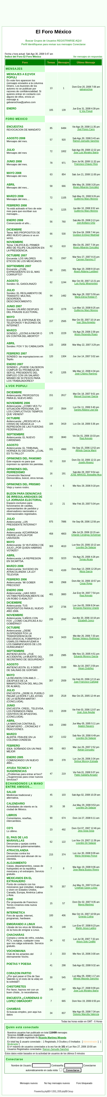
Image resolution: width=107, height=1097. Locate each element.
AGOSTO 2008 (16, 138)
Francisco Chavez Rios (86, 164)
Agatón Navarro (86, 726)
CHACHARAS (15, 934)
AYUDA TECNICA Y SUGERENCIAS (19, 769)
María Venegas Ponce (86, 855)
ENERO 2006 (15, 590)
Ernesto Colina (86, 916)
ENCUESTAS (15, 126)
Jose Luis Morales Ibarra (86, 152)
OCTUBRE (13, 418)
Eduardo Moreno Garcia (86, 656)
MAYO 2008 (14, 173)
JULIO (11, 149)
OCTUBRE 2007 (17, 255)
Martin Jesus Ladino (86, 928)
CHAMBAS (13, 1008)
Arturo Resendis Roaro (86, 334)
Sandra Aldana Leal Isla (86, 410)
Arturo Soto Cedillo (86, 941)
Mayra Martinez (86, 904)
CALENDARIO (16, 803)
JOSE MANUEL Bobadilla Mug (86, 474)
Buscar (29, 40)
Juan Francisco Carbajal (86, 682)
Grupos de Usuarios (45, 40)
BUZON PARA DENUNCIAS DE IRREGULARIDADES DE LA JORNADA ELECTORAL (24, 497)
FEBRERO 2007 (17, 353)
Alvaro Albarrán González (86, 187)
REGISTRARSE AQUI (69, 40)
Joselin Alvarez (86, 462)
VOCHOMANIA (16, 951)
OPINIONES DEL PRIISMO (23, 484)
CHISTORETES (16, 986)
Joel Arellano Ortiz (86, 223)
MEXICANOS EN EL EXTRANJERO (19, 880)
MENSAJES (14, 68)
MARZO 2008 (15, 196)
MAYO (11, 317)
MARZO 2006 (15, 566)
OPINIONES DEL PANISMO (24, 458)
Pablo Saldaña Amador (86, 775)
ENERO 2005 (15, 757)
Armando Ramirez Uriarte (86, 608)
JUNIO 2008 (14, 161)
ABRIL (11, 184)
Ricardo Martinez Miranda (52, 1037)
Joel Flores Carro (86, 129)
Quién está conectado (22, 1027)
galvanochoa (85, 89)
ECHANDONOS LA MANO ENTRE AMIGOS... (24, 785)
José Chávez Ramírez (86, 373)
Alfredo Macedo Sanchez (86, 978)
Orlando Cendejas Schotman (86, 535)
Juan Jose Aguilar (86, 712)
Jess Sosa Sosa (86, 831)
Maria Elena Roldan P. (86, 297)
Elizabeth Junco (86, 620)
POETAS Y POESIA (19, 964)
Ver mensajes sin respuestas (87, 56)
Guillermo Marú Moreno (86, 199)
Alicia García (85, 571)
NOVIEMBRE (15, 242)
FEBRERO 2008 (17, 205)
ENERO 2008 (15, 220)
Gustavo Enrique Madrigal (86, 235)
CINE (10, 899)
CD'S (10, 828)
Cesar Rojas (86, 583)
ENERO (11, 108)
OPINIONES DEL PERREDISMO (17, 471)
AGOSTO (12, 280)
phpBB (47, 1091)
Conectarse (79, 44)
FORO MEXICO (17, 119)
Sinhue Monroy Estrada (86, 761)
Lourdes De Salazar (86, 547)
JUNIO (11, 529)
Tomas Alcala (86, 559)
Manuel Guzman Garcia (86, 396)
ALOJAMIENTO (16, 862)
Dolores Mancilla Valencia (86, 1014)
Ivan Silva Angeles (86, 322)
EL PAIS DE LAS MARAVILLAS (17, 839)
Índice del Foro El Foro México (23, 56)
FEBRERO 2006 (17, 579)
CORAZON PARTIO (19, 973)
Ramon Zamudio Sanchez (86, 141)
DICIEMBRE (14, 229)
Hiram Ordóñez (86, 668)
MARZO (12, 330)
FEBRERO (13, 745)
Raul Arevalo (85, 438)
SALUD (11, 792)
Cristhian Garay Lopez (86, 888)
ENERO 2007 (15, 364)
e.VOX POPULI (16, 386)
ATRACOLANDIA (17, 850)
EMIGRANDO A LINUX (21, 924)
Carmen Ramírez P (86, 259)
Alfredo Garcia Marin (86, 450)
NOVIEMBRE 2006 (18, 403)
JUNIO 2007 (14, 306)
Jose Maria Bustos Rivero (86, 869)
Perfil (24, 44)
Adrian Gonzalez (86, 749)
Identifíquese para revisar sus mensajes (50, 44)
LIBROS (12, 815)
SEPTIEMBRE (15, 434)
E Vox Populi (85, 111)
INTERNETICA (16, 912)
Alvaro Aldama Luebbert (86, 271)
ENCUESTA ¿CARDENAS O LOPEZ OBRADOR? (24, 999)
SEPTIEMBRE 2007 (19, 266)
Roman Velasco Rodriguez (86, 638)
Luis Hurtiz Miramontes (86, 283)
